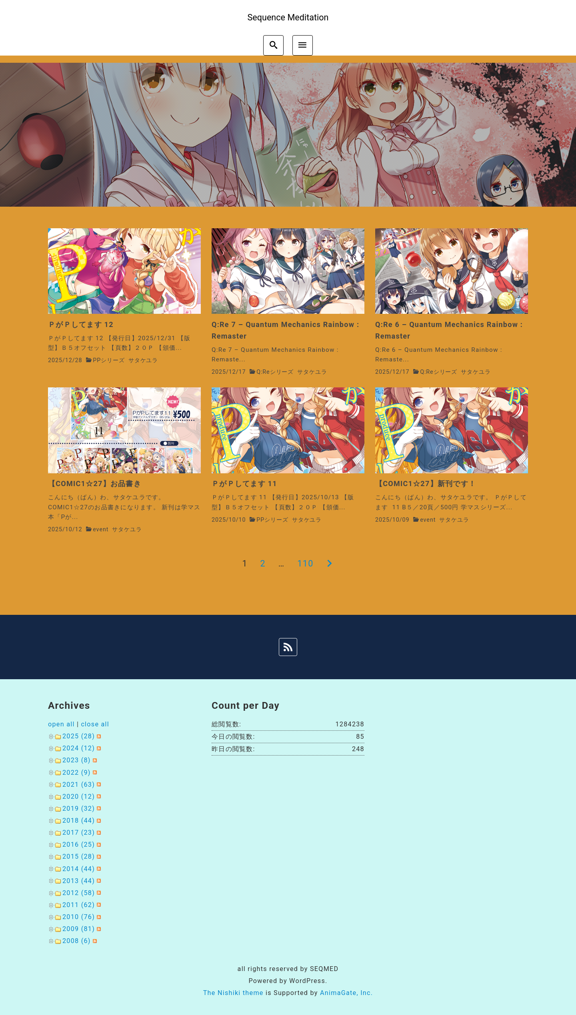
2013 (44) (78, 881)
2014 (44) (78, 869)
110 (305, 563)
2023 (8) (76, 760)
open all (61, 724)
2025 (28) (78, 736)
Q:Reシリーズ (275, 372)
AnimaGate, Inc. (346, 993)
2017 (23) (78, 832)
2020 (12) (78, 796)
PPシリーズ (109, 360)
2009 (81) (78, 929)
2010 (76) (78, 917)
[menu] (302, 45)
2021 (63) (78, 784)
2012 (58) (78, 893)
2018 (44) (78, 820)
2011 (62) (78, 905)
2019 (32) (78, 808)
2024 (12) (78, 748)
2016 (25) (78, 844)
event (100, 529)
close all (95, 724)
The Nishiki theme (233, 993)
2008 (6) (76, 941)
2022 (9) (76, 772)
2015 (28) (78, 856)
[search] (273, 45)
